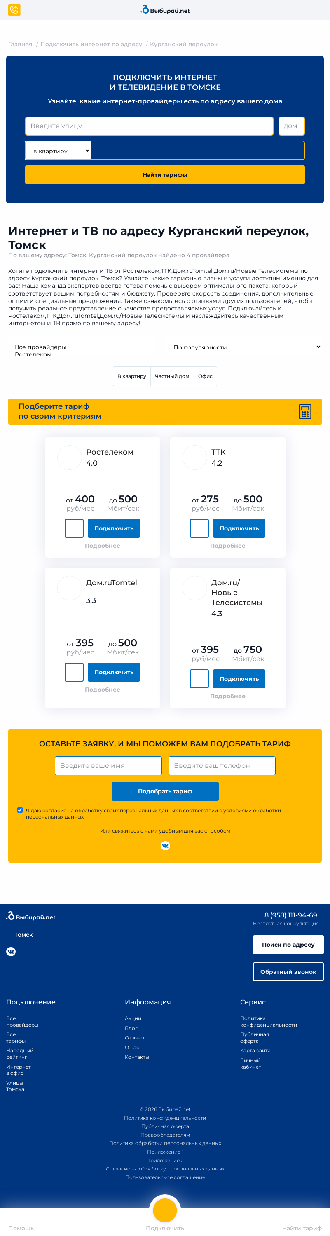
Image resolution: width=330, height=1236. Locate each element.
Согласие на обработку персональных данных (165, 1169)
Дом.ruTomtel (111, 582)
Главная (20, 44)
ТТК (218, 452)
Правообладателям (165, 1135)
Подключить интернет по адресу (91, 44)
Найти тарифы (165, 174)
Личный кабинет (250, 1063)
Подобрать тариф (165, 791)
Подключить (113, 528)
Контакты (134, 1057)
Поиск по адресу (288, 944)
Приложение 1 (165, 1152)
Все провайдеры (82, 347)
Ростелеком (82, 354)
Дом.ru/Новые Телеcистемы (237, 592)
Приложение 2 (165, 1160)
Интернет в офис (16, 1070)
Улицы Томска (15, 1086)
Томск (19, 934)
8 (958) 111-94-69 (285, 915)
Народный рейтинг (16, 1053)
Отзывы (134, 1037)
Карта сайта (255, 1050)
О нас (132, 1047)
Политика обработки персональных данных (165, 1143)
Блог (131, 1028)
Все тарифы (16, 1037)
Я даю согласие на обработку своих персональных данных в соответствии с (153, 813)
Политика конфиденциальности (259, 1021)
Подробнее (102, 545)
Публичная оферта (254, 1037)
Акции (133, 1018)
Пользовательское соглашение (165, 1177)
